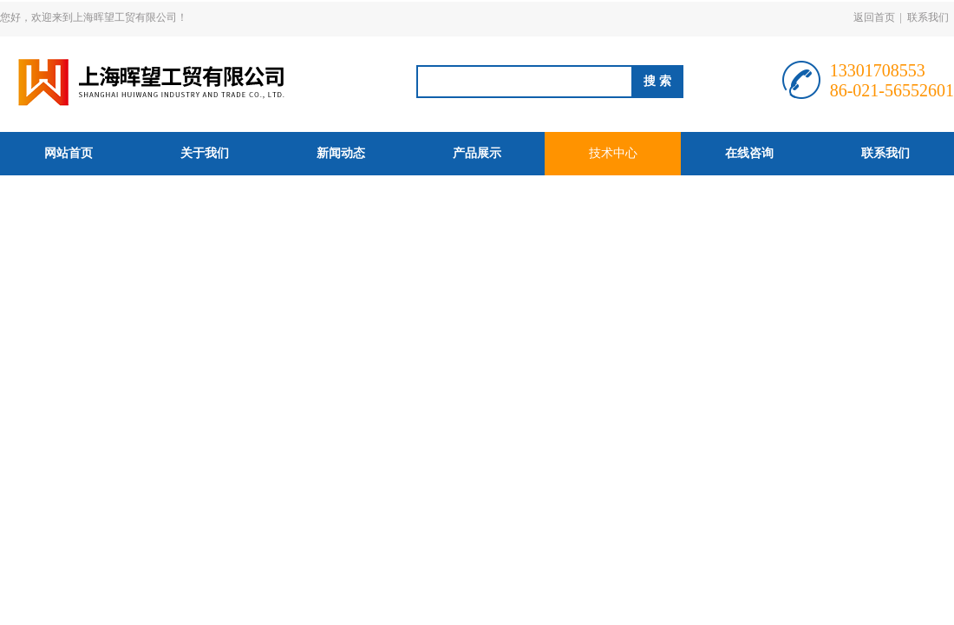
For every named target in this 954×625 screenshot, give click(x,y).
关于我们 (204, 153)
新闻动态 (341, 153)
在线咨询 (749, 153)
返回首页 (874, 17)
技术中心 (613, 153)
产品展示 (477, 153)
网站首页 (68, 153)
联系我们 (928, 17)
